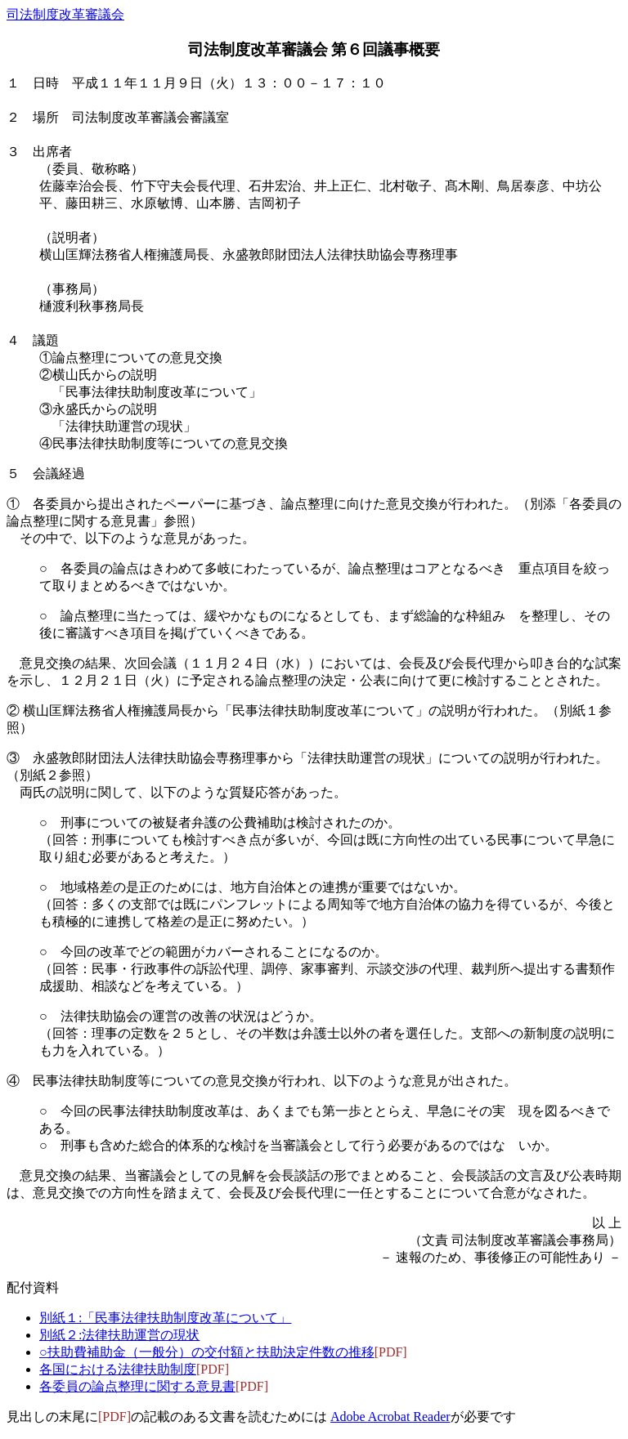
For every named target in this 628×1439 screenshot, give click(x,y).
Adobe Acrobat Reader (390, 1416)
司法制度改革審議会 (65, 14)
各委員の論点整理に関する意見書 (137, 1386)
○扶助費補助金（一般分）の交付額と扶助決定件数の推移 (207, 1352)
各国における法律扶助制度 (117, 1369)
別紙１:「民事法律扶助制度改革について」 (165, 1318)
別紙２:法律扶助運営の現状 (119, 1335)
